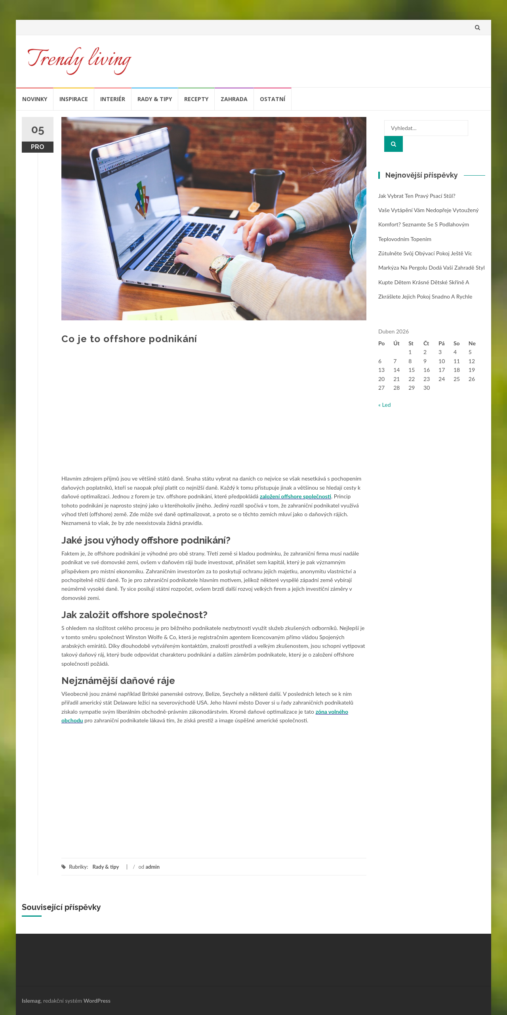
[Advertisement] (213, 414)
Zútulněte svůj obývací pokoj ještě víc (425, 253)
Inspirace (73, 99)
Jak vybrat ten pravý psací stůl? (417, 195)
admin (152, 867)
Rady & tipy (154, 99)
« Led (384, 404)
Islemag (31, 1000)
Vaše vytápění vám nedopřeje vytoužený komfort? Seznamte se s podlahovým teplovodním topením (428, 224)
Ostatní (272, 99)
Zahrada (234, 99)
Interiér (112, 99)
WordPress (97, 1000)
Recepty (196, 99)
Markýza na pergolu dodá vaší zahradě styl (431, 267)
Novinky (34, 99)
